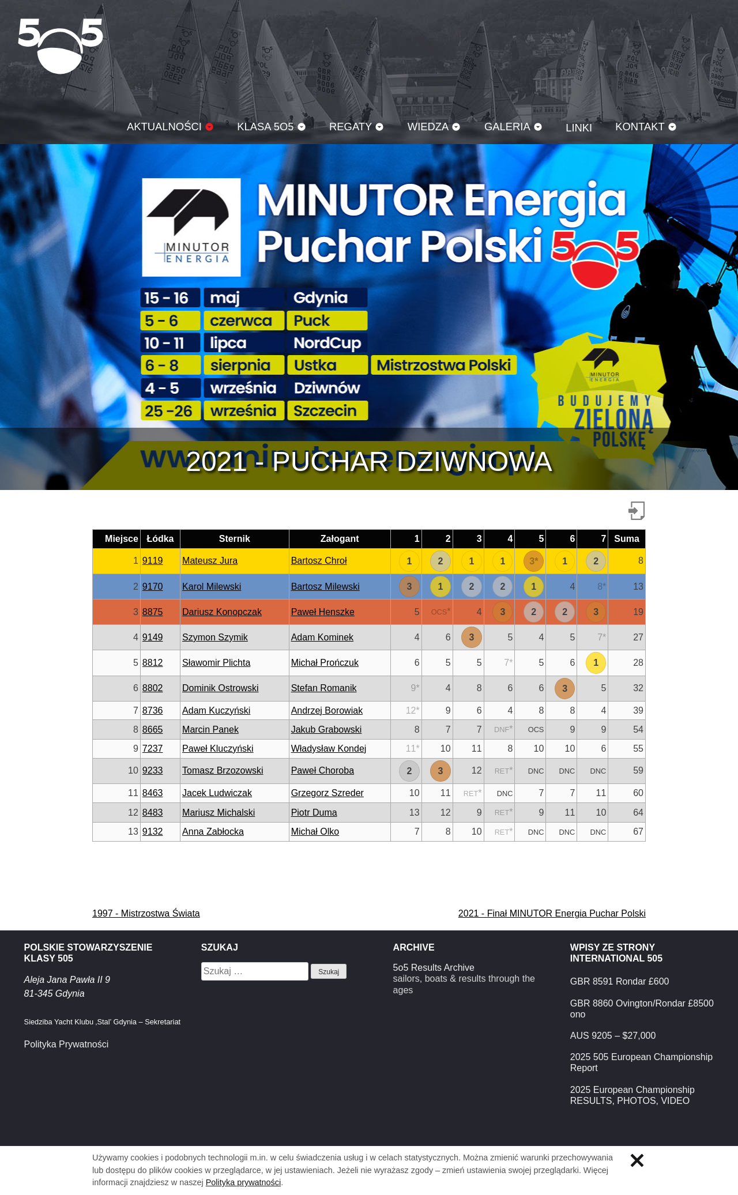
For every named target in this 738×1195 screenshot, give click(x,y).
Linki (579, 128)
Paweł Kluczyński (218, 748)
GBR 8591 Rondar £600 (619, 981)
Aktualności (164, 126)
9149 (152, 637)
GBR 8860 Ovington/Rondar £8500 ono (642, 1008)
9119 (152, 561)
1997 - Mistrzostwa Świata (146, 913)
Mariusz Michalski (218, 812)
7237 (152, 748)
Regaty (350, 126)
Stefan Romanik (324, 688)
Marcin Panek (210, 729)
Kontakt (640, 126)
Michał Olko (315, 831)
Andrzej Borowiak (327, 710)
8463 (152, 793)
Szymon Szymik (215, 637)
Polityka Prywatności (66, 1044)
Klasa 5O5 (60, 46)
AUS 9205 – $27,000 (613, 1036)
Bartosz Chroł (319, 561)
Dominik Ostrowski (220, 688)
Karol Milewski (211, 586)
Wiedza (428, 126)
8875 (152, 612)
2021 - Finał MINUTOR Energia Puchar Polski (552, 913)
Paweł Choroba (322, 770)
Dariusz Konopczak (222, 612)
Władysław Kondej (329, 748)
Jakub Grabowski (326, 729)
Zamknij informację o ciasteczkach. (637, 1160)
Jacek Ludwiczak (217, 793)
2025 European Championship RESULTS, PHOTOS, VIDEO (632, 1095)
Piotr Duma (314, 812)
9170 (152, 586)
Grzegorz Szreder (327, 793)
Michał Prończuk (325, 663)
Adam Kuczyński (216, 710)
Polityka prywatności (243, 1182)
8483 (152, 812)
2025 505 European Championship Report (641, 1062)
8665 (152, 729)
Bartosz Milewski (325, 586)
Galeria (507, 126)
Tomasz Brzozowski (222, 770)
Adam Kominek (322, 637)
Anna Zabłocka (213, 831)
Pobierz (636, 511)
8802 (152, 688)
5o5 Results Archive (434, 967)
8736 (152, 710)
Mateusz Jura (210, 561)
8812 (152, 663)
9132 (152, 831)
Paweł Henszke (323, 612)
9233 (152, 770)
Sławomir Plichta (216, 663)
